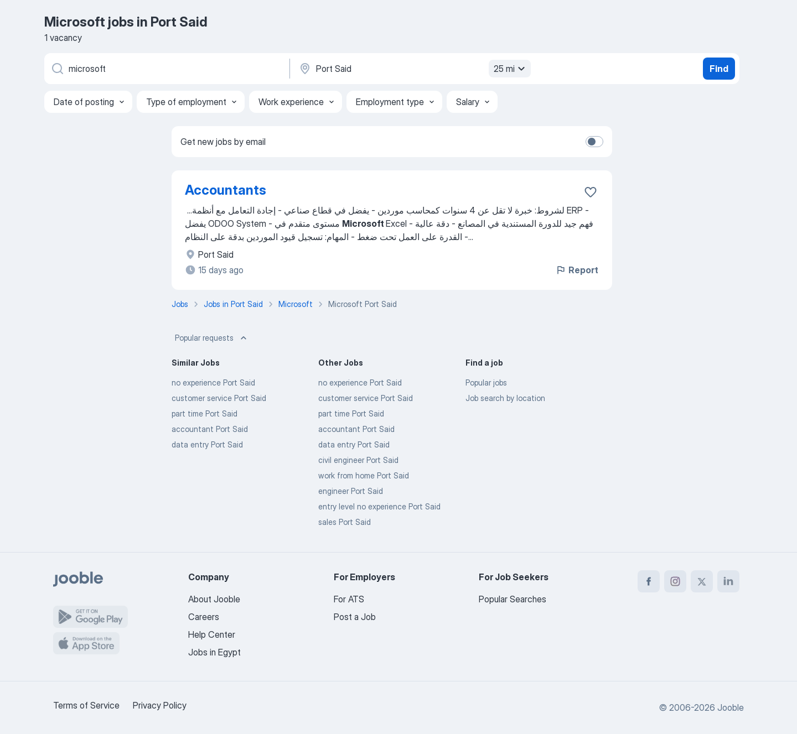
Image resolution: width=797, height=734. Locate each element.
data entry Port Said (207, 444)
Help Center (211, 634)
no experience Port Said (213, 382)
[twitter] (702, 581)
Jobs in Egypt (214, 652)
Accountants (225, 190)
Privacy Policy (160, 705)
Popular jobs (486, 382)
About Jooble (214, 599)
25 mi (511, 68)
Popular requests (212, 337)
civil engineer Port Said (358, 460)
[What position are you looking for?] (166, 68)
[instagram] (675, 581)
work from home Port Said (363, 475)
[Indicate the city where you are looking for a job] (413, 68)
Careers (203, 616)
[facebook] (649, 581)
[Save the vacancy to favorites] (590, 192)
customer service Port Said (219, 398)
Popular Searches (512, 599)
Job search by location (505, 398)
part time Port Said (204, 413)
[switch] (594, 141)
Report (576, 269)
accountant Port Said (210, 429)
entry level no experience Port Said (379, 506)
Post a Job (355, 616)
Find (719, 68)
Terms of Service (86, 705)
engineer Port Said (350, 491)
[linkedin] (728, 581)
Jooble (730, 707)
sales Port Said (344, 522)
